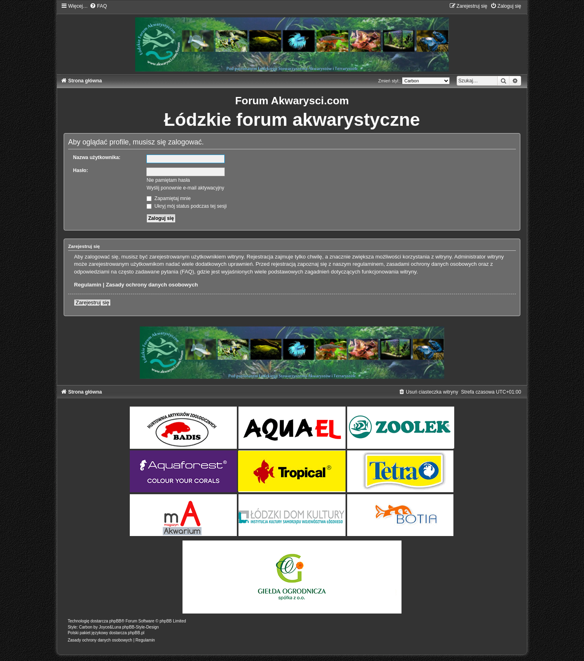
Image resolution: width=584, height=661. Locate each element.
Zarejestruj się (92, 302)
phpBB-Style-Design (140, 627)
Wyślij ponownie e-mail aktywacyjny (185, 188)
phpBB (115, 621)
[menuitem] (98, 6)
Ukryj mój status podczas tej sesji (186, 206)
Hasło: (80, 170)
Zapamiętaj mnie (168, 198)
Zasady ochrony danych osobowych (152, 285)
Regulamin (87, 285)
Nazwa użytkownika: (96, 157)
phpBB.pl (136, 633)
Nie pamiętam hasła (168, 180)
